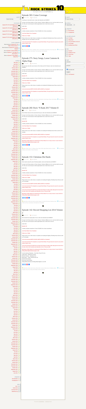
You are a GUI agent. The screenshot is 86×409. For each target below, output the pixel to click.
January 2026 (15, 69)
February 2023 (15, 129)
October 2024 (15, 94)
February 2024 (15, 108)
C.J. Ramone (33, 148)
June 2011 (16, 372)
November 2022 (14, 134)
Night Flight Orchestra (48, 148)
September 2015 (14, 284)
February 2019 (15, 214)
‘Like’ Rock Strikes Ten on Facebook (29, 33)
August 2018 (15, 224)
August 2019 (15, 203)
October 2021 (15, 157)
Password (68, 65)
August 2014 (15, 307)
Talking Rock (70, 39)
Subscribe (70, 11)
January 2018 (15, 237)
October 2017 (15, 242)
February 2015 (15, 297)
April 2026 (16, 64)
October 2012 (15, 346)
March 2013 (15, 337)
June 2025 (16, 80)
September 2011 (14, 369)
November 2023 (14, 113)
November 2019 (14, 198)
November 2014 (14, 302)
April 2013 (16, 335)
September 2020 (14, 180)
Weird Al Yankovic (41, 269)
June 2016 (16, 268)
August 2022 (15, 140)
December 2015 (14, 279)
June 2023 (16, 122)
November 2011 (14, 365)
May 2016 (16, 270)
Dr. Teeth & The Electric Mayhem (48, 201)
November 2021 (14, 155)
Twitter (69, 56)
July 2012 (16, 351)
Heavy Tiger (38, 148)
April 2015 (16, 293)
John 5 (38, 49)
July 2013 (16, 330)
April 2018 (16, 231)
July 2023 (16, 120)
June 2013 (16, 332)
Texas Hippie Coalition (26, 100)
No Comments (61, 49)
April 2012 (16, 357)
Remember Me (70, 69)
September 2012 (14, 348)
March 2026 (15, 66)
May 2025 (16, 81)
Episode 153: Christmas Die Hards (36, 157)
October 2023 (15, 115)
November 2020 (14, 177)
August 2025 (15, 76)
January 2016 (15, 277)
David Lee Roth (26, 49)
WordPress (41, 401)
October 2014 (15, 304)
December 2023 (14, 111)
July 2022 (16, 141)
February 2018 (15, 235)
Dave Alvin (36, 99)
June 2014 (16, 311)
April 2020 (16, 189)
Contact (16, 11)
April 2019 (16, 210)
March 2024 (15, 106)
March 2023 (15, 127)
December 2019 (14, 196)
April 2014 (16, 314)
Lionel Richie (42, 49)
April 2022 (16, 147)
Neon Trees (28, 269)
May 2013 (16, 334)
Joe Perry (26, 202)
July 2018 (16, 226)
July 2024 (16, 99)
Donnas (39, 201)
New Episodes (15, 378)
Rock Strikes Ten (43, 3)
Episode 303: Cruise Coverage (34, 15)
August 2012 (15, 350)
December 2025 (14, 71)
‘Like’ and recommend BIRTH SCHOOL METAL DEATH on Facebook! (36, 89)
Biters (25, 148)
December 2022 (14, 133)
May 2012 (16, 355)
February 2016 (15, 275)
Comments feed (14, 389)
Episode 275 (24, 75)
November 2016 (14, 261)
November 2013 (14, 323)
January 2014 (15, 320)
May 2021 (16, 166)
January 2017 (15, 258)
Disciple (47, 401)
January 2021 (15, 173)
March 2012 (15, 358)
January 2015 (15, 298)
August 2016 (15, 267)
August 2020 (15, 182)
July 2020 (16, 184)
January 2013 (15, 341)
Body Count (28, 148)
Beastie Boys (31, 99)
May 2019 (16, 208)
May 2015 (16, 291)
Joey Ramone (31, 202)
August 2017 (15, 245)
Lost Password (71, 74)
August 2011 (15, 371)
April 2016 (16, 272)
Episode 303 (24, 28)
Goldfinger (34, 49)
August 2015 (15, 286)
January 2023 (15, 131)
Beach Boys (26, 201)
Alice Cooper (26, 99)
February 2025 (15, 87)
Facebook (70, 50)
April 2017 (16, 253)
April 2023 (16, 126)
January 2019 (15, 215)
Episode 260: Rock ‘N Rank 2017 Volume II (40, 108)
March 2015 (15, 295)
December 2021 (14, 154)
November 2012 (14, 344)
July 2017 (16, 247)
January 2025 (15, 88)
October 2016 (15, 263)
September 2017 (14, 244)
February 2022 (15, 150)
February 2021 (15, 171)
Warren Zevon (36, 100)
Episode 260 (24, 121)
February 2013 (15, 339)
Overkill (53, 148)
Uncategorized (15, 380)
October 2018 (15, 221)
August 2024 (15, 97)
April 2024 (16, 104)
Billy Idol (30, 201)
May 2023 (16, 124)
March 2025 (15, 85)
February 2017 (15, 256)
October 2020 (15, 178)
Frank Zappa (46, 99)
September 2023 (14, 117)
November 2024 (14, 92)
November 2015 (14, 281)
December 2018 (14, 217)
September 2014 (14, 305)
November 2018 (14, 219)
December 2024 (14, 90)
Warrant (32, 100)
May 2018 (16, 230)
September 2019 (14, 201)
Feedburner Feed (71, 52)
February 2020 (15, 193)
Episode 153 (24, 170)
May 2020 (16, 187)
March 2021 (15, 170)
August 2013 (15, 328)
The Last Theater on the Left (74, 41)
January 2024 (15, 110)
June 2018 (16, 228)
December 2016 (14, 260)
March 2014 (15, 316)
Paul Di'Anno (47, 49)
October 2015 (15, 283)
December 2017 (14, 238)
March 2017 (15, 254)
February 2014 (15, 318)
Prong (31, 269)
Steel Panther (54, 99)
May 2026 (16, 62)
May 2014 (16, 312)
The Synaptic (70, 43)
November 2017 (14, 240)
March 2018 (15, 233)
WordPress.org (15, 391)
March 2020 (15, 191)
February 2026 (15, 67)
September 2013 (14, 327)
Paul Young (52, 49)
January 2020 (15, 194)
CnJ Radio (70, 38)
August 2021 (15, 161)
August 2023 (15, 118)
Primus (50, 99)
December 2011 (14, 364)
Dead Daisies (41, 99)
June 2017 (16, 249)
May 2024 (16, 103)
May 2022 (16, 145)
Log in (16, 386)
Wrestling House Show (72, 45)
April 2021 (16, 168)
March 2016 (15, 274)
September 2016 (14, 265)
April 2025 (16, 83)
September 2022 (14, 138)
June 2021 (16, 164)
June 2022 (16, 143)
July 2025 (16, 78)
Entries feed (15, 387)
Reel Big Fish (36, 202)
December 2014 (14, 300)
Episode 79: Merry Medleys (12, 50)
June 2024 (16, 101)
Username (68, 61)
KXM (42, 148)
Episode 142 (24, 226)
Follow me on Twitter (26, 35)
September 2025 (14, 74)
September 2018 (14, 223)
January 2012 (15, 362)
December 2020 (14, 175)
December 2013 (14, 321)
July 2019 (16, 205)
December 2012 (14, 342)
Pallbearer (24, 149)
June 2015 (16, 290)
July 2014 (16, 309)
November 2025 (14, 73)
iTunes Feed (70, 54)
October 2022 (15, 136)
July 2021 (16, 163)
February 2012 (15, 360)
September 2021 (14, 159)
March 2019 (15, 212)
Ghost (31, 49)
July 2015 (16, 288)
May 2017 (16, 251)
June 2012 (16, 353)
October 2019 (15, 200)
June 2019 (16, 207)
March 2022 (15, 148)
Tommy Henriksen (34, 149)
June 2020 (16, 185)
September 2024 (14, 96)
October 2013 (15, 325)
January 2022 (15, 152)
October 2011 (15, 367)
